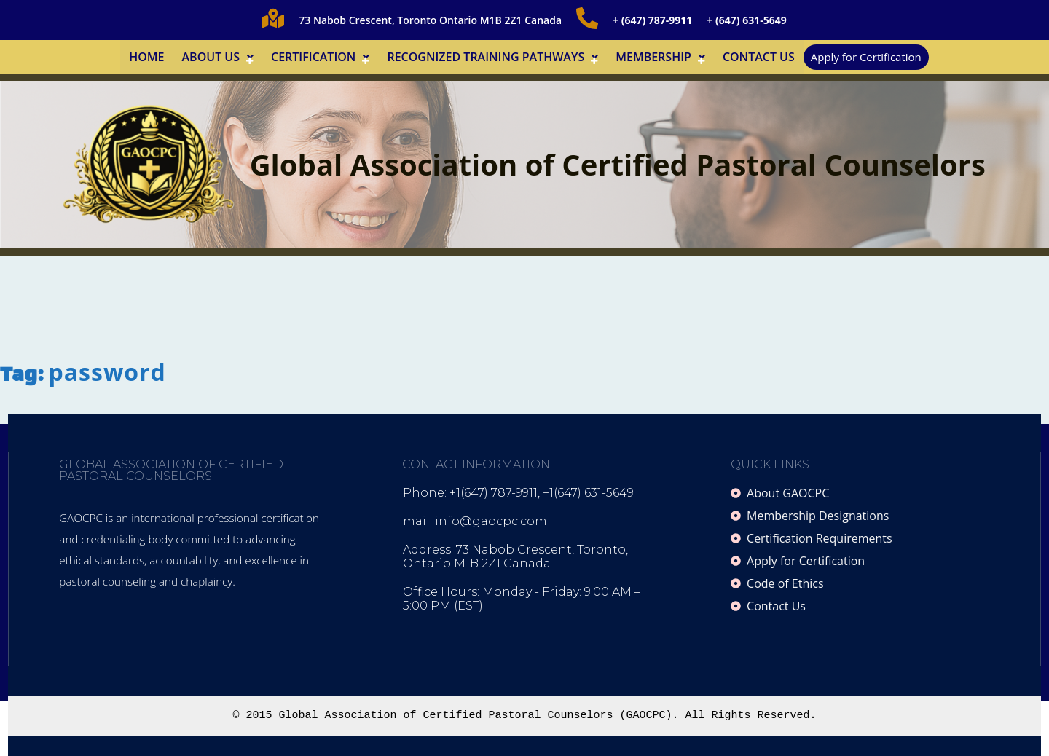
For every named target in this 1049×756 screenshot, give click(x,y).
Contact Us (759, 57)
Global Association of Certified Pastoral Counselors (618, 164)
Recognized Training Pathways (492, 57)
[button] (217, 57)
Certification (320, 57)
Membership (660, 57)
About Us (218, 57)
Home (146, 57)
